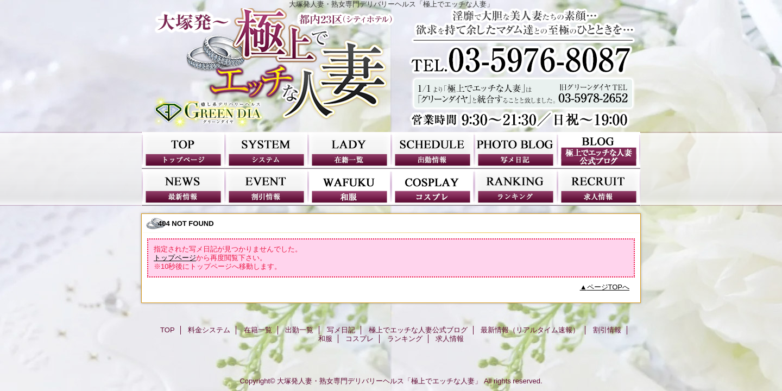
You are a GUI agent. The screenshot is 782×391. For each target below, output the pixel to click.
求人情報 (598, 187)
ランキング (515, 187)
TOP (183, 150)
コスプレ (432, 187)
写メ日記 (515, 150)
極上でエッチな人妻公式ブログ (598, 150)
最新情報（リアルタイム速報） (183, 187)
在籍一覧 (349, 150)
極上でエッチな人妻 (391, 70)
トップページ (175, 258)
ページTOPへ (608, 287)
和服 (349, 187)
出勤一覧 (432, 150)
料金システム (266, 150)
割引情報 (266, 187)
